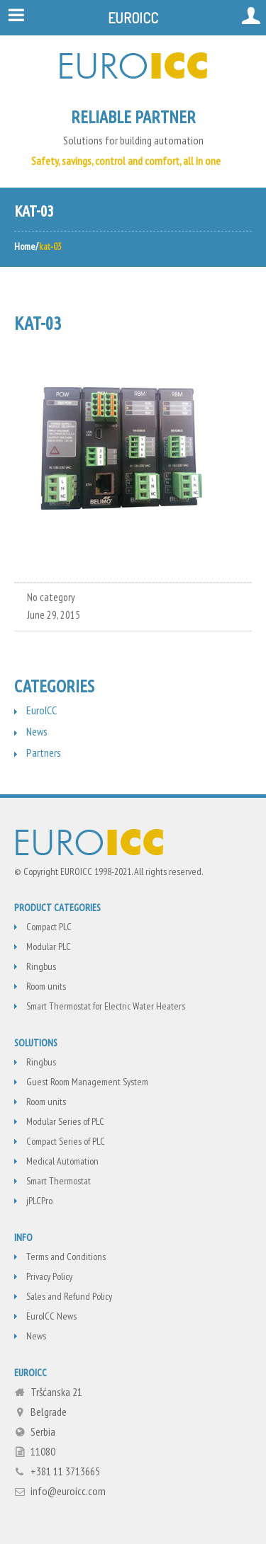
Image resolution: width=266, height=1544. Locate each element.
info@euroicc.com (68, 1491)
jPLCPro (39, 1200)
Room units (46, 986)
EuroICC (41, 710)
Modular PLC (48, 946)
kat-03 (37, 323)
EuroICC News (51, 1316)
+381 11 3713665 (65, 1471)
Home (24, 246)
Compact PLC (49, 926)
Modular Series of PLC (65, 1121)
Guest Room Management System (87, 1081)
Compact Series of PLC (65, 1141)
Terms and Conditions (66, 1256)
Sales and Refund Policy (69, 1296)
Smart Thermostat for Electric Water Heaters (105, 1006)
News (37, 731)
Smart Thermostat (58, 1180)
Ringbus (41, 966)
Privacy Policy (49, 1276)
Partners (43, 752)
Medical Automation (62, 1161)
